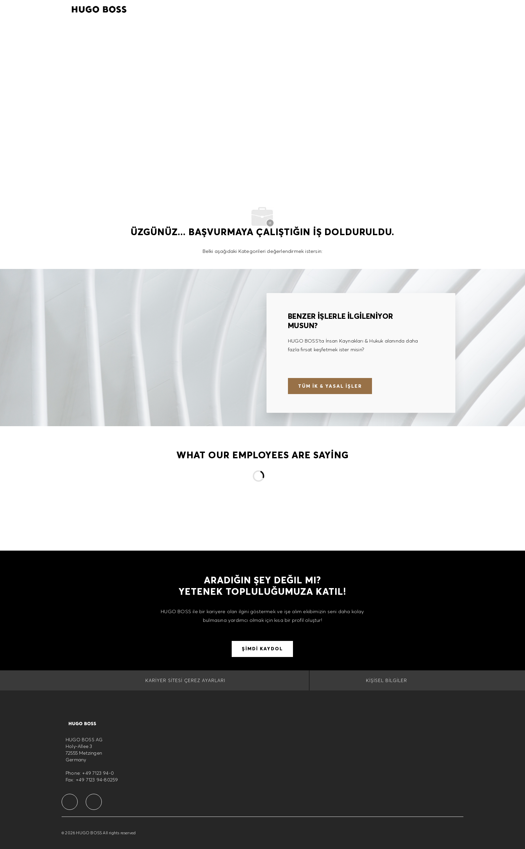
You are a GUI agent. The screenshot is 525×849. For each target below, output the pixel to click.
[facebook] (70, 802)
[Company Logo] (99, 8)
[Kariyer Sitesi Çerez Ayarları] (185, 680)
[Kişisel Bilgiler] (386, 680)
